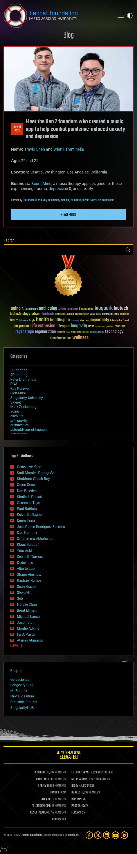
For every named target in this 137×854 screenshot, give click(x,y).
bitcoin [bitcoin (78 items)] (36, 314)
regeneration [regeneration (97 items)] (45, 331)
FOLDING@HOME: (41, 806)
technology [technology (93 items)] (114, 331)
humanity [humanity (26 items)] (75, 320)
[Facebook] (89, 835)
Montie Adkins (28, 628)
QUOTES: (56, 819)
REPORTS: (76, 799)
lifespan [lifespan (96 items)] (63, 326)
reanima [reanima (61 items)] (120, 326)
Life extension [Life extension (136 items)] (42, 326)
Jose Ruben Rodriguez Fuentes (41, 527)
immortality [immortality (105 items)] (99, 320)
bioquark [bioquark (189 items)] (104, 308)
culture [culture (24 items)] (92, 314)
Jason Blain (26, 622)
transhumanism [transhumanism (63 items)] (60, 338)
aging (14, 411)
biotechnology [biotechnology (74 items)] (20, 314)
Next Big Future (22, 696)
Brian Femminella (68, 149)
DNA (13, 384)
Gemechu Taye (28, 503)
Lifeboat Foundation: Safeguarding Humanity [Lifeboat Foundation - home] (58, 16)
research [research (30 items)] (61, 332)
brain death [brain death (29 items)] (60, 314)
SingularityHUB (22, 708)
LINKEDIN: (41, 779)
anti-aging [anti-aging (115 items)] (48, 308)
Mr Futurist (18, 691)
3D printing (18, 370)
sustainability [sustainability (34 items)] (97, 332)
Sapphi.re (73, 835)
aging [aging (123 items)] (16, 308)
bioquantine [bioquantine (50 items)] (86, 309)
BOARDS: (76, 792)
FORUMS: (76, 812)
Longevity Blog (21, 685)
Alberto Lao (26, 568)
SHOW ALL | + (17, 646)
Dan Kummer (27, 533)
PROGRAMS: (78, 806)
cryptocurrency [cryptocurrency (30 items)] (82, 314)
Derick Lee (25, 563)
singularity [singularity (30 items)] (76, 332)
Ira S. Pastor (26, 634)
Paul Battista (27, 509)
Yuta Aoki (24, 551)
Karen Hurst (26, 521)
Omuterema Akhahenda (35, 539)
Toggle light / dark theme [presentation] (130, 15)
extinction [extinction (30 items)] (124, 314)
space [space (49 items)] (85, 332)
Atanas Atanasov (30, 640)
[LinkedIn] (106, 835)
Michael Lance (28, 616)
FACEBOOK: (40, 772)
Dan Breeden (27, 491)
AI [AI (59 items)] (23, 309)
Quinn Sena (26, 485)
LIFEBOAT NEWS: (80, 772)
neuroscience (106, 200)
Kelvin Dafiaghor (30, 515)
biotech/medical (59, 200)
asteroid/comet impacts (28, 430)
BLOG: (74, 786)
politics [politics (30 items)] (110, 326)
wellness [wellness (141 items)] (80, 338)
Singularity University (26, 398)
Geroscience (19, 679)
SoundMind (41, 183)
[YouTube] (115, 835)
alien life (16, 416)
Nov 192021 (17, 129)
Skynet (15, 402)
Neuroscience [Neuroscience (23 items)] (100, 327)
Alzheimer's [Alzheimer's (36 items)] (31, 309)
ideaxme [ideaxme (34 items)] (84, 320)
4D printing (18, 375)
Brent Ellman (27, 610)
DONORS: (55, 792)
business (76, 200)
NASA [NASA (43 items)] (91, 326)
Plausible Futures (23, 702)
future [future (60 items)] (14, 320)
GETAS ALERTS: (79, 779)
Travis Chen (34, 149)
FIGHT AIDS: (45, 799)
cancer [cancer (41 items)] (70, 314)
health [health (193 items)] (42, 320)
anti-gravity (19, 421)
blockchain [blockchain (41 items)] (48, 314)
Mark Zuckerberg (23, 407)
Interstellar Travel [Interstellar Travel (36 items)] (119, 320)
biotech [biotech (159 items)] (121, 308)
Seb (20, 598)
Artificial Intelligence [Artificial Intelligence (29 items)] (68, 309)
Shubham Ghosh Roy (35, 200)
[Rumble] (124, 835)
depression (58, 188)
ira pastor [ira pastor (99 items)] (21, 326)
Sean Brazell (26, 587)
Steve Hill (24, 592)
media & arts (89, 200)
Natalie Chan (27, 604)
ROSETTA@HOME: (40, 812)
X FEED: (42, 786)
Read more (68, 214)
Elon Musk (18, 393)
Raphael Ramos (29, 580)
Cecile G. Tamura (30, 557)
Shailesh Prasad (29, 497)
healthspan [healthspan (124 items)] (60, 320)
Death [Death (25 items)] (98, 314)
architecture (19, 425)
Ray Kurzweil (20, 388)
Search (128, 249)
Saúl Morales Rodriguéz (35, 473)
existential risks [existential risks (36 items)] (110, 314)
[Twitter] (97, 835)
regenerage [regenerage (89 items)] (24, 331)
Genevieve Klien (29, 467)
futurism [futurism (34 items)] (23, 320)
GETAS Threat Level (68, 756)
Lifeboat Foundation (31, 835)
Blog (68, 35)
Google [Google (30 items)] (32, 320)
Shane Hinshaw (29, 574)
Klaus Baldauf (28, 544)
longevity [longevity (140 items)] (79, 326)
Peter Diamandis (23, 379)
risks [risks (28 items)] (68, 332)
